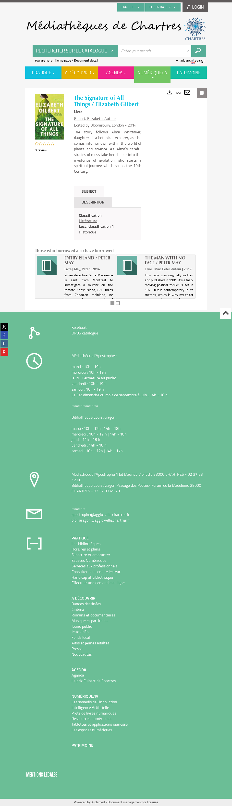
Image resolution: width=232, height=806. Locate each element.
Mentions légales (42, 774)
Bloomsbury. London (107, 125)
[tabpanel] (107, 224)
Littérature (88, 220)
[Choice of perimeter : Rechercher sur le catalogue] (75, 51)
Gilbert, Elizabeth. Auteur (95, 118)
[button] (49, 116)
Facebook (79, 327)
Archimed (98, 802)
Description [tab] (93, 202)
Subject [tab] (89, 191)
